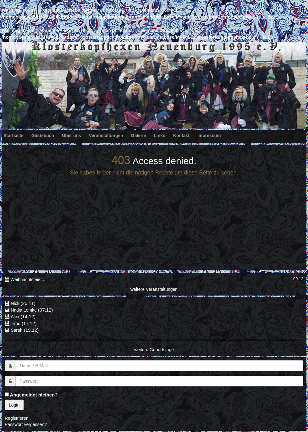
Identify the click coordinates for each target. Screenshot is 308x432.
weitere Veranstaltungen (154, 289)
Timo (15, 323)
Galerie (138, 135)
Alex (15, 316)
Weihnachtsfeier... (27, 279)
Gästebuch (42, 135)
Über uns (71, 135)
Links (159, 135)
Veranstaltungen (106, 135)
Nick (15, 303)
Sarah (16, 330)
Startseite (13, 135)
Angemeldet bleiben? (31, 394)
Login (14, 404)
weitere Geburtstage (154, 349)
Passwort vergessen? (26, 424)
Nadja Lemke (24, 310)
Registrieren (16, 418)
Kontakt (181, 135)
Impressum (209, 135)
